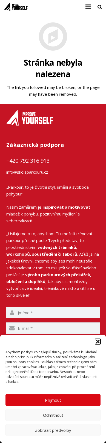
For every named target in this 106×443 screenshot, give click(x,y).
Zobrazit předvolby (53, 430)
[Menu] (88, 7)
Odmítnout (53, 415)
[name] (53, 312)
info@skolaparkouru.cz (27, 172)
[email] (53, 328)
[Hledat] (99, 7)
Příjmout (53, 400)
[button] (98, 341)
